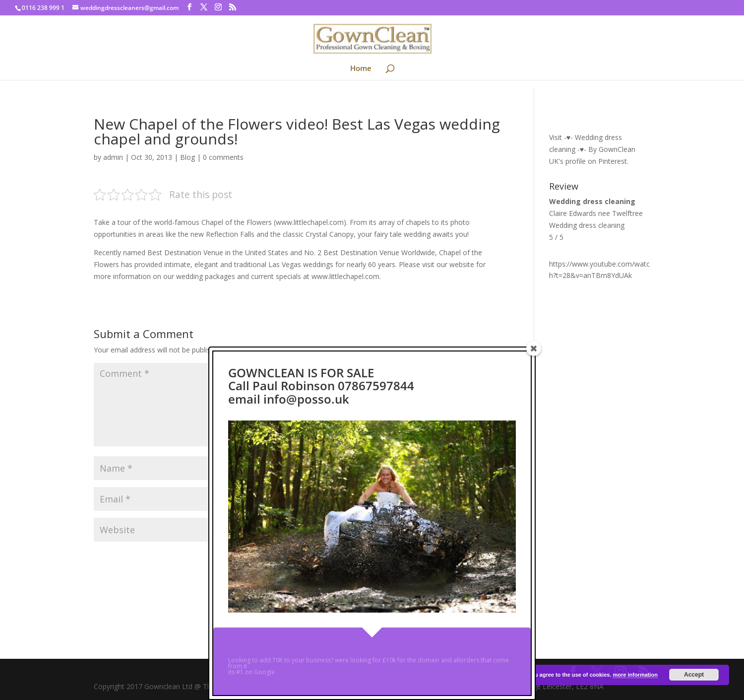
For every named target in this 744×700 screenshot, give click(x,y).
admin (113, 157)
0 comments (223, 157)
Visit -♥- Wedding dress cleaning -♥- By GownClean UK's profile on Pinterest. (592, 149)
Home (361, 69)
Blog (187, 157)
